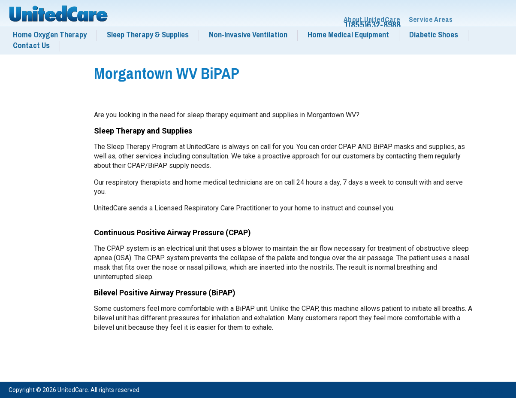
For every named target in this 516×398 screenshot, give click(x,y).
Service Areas (431, 19)
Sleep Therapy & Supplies (148, 34)
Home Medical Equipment (348, 34)
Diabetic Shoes (433, 34)
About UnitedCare (372, 19)
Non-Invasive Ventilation (248, 34)
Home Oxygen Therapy (50, 34)
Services (488, 390)
